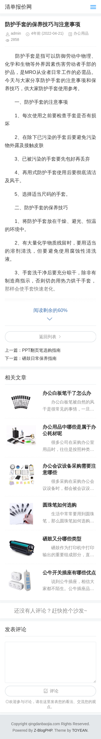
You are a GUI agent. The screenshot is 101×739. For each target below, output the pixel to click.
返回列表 (47, 336)
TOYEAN (79, 730)
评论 (54, 691)
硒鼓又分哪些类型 (62, 539)
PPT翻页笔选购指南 (41, 350)
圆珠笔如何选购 (59, 505)
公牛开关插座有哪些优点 (69, 572)
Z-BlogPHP (43, 730)
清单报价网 (18, 7)
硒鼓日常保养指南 (39, 358)
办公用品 (81, 33)
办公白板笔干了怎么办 (67, 393)
